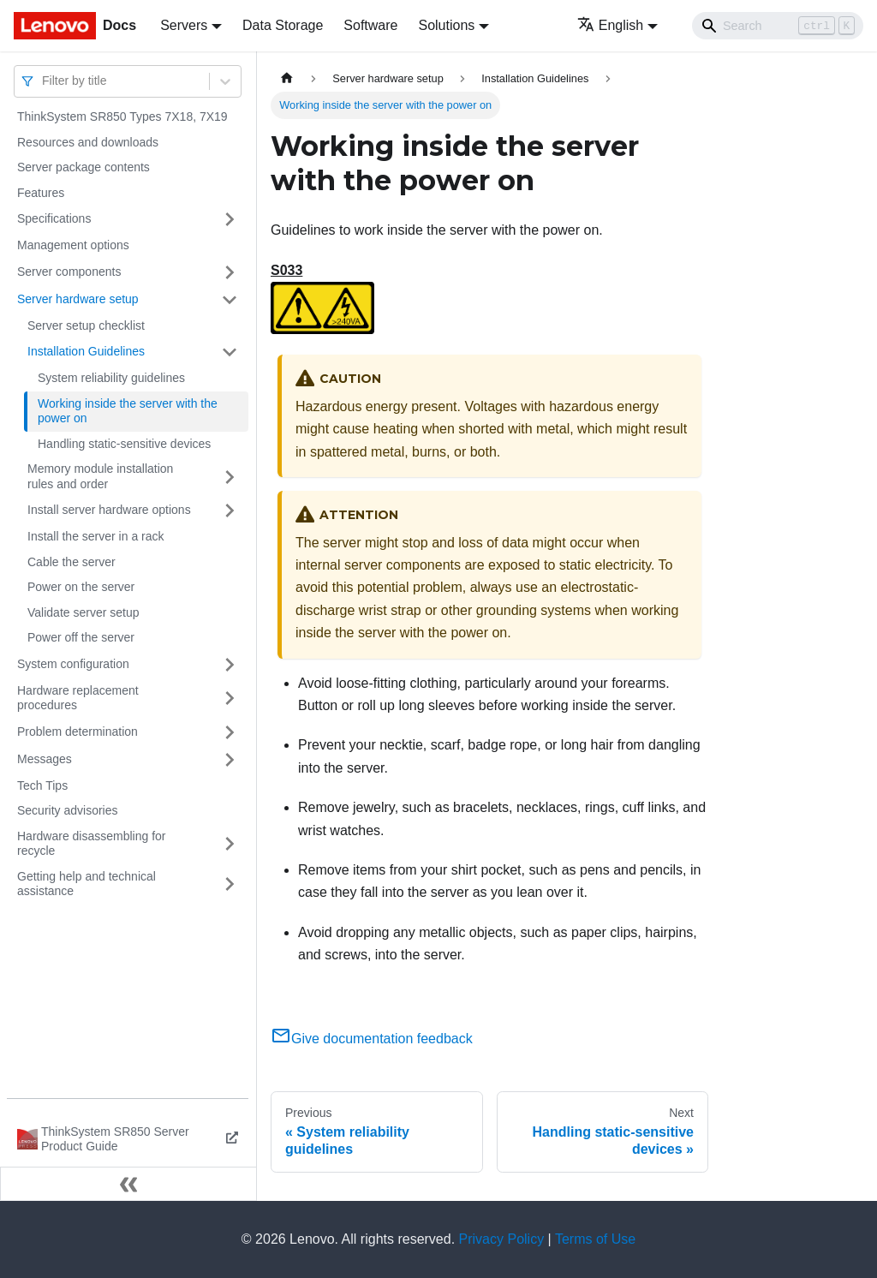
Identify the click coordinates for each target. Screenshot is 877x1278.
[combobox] (43, 81)
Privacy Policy (502, 1239)
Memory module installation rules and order (100, 476)
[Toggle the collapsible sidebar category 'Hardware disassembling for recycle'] (229, 844)
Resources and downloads (87, 142)
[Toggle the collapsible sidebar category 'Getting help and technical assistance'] (229, 884)
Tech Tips (42, 785)
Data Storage (282, 25)
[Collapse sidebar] (128, 1184)
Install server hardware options (109, 510)
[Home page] (287, 78)
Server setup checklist (86, 325)
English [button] (610, 25)
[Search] (777, 25)
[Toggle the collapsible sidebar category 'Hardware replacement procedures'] (229, 698)
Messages (44, 759)
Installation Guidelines (86, 351)
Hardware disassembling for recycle (91, 843)
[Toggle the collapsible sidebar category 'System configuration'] (229, 664)
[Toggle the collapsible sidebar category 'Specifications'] (229, 219)
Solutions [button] (446, 25)
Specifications (54, 218)
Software (370, 25)
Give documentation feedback (372, 1038)
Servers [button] (183, 25)
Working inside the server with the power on (128, 411)
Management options (73, 245)
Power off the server (80, 637)
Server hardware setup (78, 299)
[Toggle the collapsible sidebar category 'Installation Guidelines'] (229, 352)
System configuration (73, 664)
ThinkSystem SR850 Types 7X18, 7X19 (122, 116)
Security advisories (67, 810)
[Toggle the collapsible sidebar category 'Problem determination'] (229, 732)
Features (40, 193)
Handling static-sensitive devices (124, 444)
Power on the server (80, 587)
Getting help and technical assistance (86, 884)
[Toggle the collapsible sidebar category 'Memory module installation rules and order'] (229, 477)
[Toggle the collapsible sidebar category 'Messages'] (229, 759)
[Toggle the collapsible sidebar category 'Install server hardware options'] (229, 510)
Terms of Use (595, 1239)
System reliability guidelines (111, 378)
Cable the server (71, 562)
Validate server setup (83, 612)
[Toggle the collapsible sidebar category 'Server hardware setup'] (229, 300)
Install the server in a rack (95, 536)
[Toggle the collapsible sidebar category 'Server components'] (229, 272)
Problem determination (77, 731)
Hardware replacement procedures (78, 698)
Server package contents (83, 167)
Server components (69, 271)
